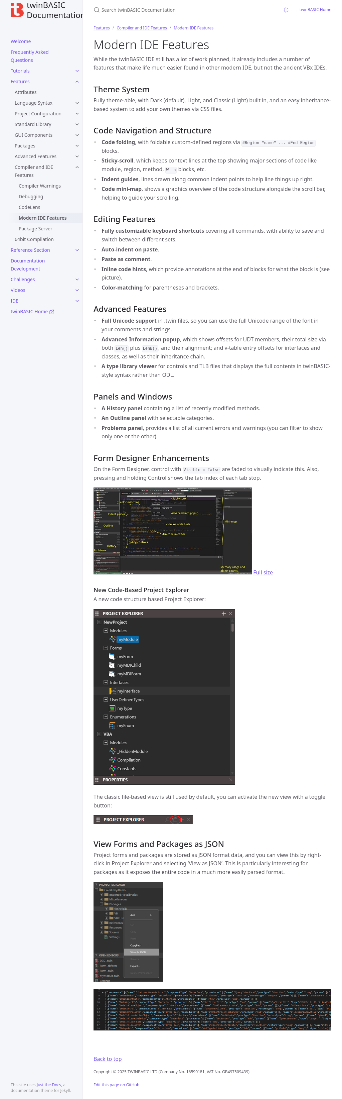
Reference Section (30, 250)
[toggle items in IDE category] (77, 301)
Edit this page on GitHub (116, 1085)
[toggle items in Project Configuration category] (77, 113)
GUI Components (33, 135)
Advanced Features (35, 156)
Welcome (21, 41)
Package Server (35, 228)
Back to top (108, 1059)
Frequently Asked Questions (30, 56)
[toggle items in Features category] (77, 81)
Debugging (31, 196)
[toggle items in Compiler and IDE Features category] (77, 167)
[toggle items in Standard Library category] (77, 124)
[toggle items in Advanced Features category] (77, 156)
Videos (18, 290)
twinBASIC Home (32, 311)
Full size (263, 572)
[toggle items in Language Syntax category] (77, 103)
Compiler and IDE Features (34, 171)
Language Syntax (33, 103)
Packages (25, 145)
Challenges (23, 279)
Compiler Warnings (40, 186)
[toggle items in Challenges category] (77, 279)
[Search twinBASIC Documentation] (172, 10)
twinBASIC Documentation (48, 10)
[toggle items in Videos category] (77, 290)
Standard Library (33, 124)
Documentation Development (28, 264)
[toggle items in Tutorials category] (77, 71)
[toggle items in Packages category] (77, 145)
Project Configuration (38, 113)
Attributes (25, 92)
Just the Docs (49, 1085)
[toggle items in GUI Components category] (77, 135)
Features (20, 81)
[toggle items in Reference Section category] (77, 250)
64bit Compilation (34, 239)
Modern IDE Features (43, 218)
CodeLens (29, 207)
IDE (14, 301)
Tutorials (20, 71)
